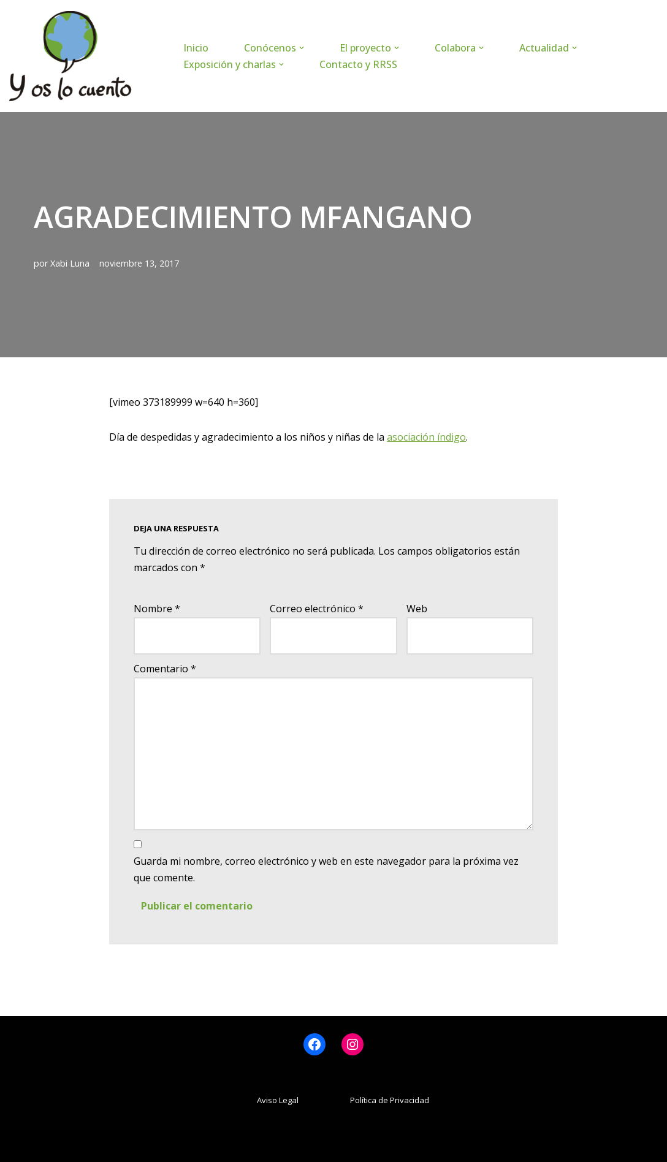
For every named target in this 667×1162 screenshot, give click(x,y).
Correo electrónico (317, 608)
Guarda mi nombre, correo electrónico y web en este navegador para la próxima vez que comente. (326, 869)
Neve (21, 1146)
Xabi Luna (70, 263)
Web (416, 608)
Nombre (157, 608)
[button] (301, 47)
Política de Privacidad (389, 1100)
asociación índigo (426, 437)
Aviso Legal (278, 1100)
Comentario (165, 668)
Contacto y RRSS (358, 64)
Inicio (195, 48)
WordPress (156, 1146)
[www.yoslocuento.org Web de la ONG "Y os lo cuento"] (70, 56)
